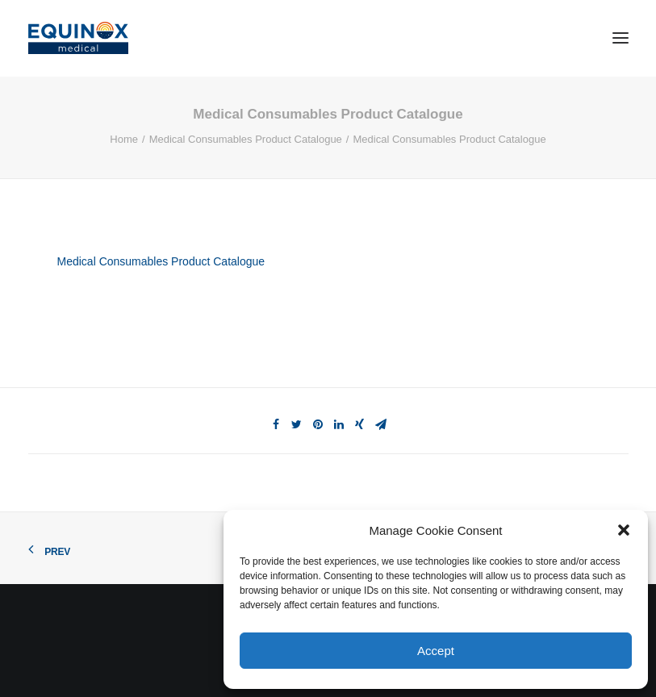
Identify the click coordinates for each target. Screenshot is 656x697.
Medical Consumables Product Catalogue (245, 139)
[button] (624, 530)
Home (124, 139)
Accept (435, 650)
